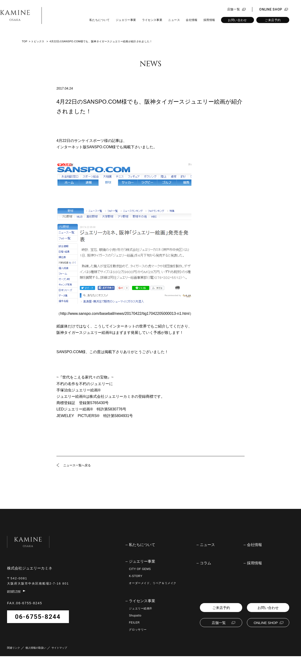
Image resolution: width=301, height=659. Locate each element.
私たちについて (99, 20)
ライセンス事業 (152, 20)
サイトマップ (59, 650)
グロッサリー (138, 629)
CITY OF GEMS (140, 569)
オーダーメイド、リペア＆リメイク (152, 583)
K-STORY (135, 576)
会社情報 (191, 20)
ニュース (174, 20)
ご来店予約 (273, 20)
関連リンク (13, 650)
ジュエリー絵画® (140, 608)
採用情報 (209, 20)
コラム (205, 563)
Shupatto (135, 615)
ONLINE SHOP (270, 9)
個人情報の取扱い (35, 650)
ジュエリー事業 (126, 20)
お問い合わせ (237, 20)
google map (14, 594)
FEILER (134, 622)
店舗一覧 (233, 9)
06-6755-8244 (38, 619)
